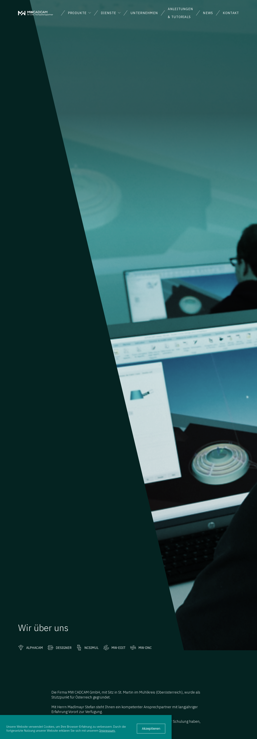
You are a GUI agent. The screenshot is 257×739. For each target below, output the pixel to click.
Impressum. (107, 730)
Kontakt (231, 13)
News (208, 13)
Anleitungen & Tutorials (180, 13)
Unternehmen (144, 13)
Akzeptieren (151, 728)
